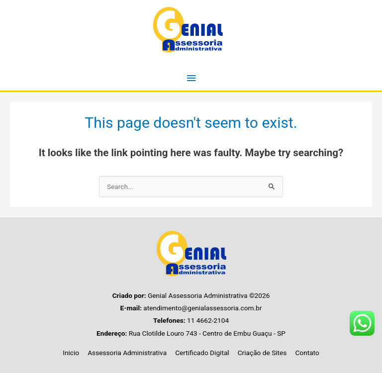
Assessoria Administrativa (127, 353)
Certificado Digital (202, 353)
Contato (307, 353)
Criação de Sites (262, 353)
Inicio (71, 353)
